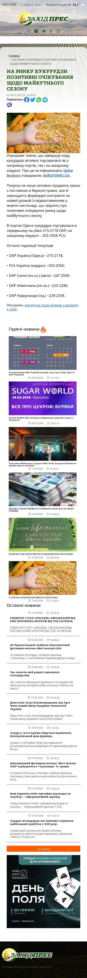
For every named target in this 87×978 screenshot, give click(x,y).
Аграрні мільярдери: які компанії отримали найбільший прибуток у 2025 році (41, 822)
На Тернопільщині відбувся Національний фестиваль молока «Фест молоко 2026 (40, 647)
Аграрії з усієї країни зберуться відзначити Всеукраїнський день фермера (40, 734)
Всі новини (43, 848)
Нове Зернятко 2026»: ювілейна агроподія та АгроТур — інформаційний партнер (40, 795)
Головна (14, 56)
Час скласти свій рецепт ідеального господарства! (35, 674)
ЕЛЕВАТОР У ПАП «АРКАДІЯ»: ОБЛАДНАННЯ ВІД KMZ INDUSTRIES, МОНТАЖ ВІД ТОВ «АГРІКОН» (42, 620)
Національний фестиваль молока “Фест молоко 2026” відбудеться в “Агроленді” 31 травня (43, 765)
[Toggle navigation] (58, 31)
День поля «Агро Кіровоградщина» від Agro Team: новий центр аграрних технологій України (40, 705)
